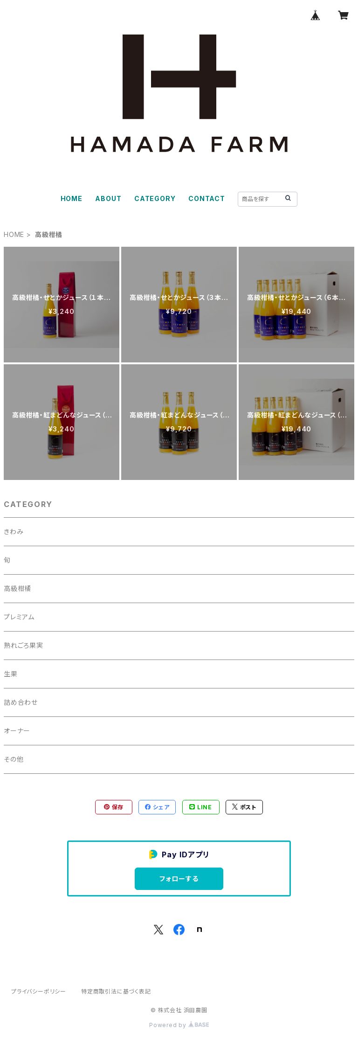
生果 (11, 674)
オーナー (17, 731)
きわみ (13, 531)
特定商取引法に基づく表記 (116, 991)
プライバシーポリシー (38, 991)
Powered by (179, 1024)
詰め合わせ (21, 702)
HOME (72, 198)
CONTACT (206, 198)
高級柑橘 (17, 588)
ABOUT (108, 198)
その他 (13, 759)
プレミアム (19, 617)
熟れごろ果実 (23, 645)
